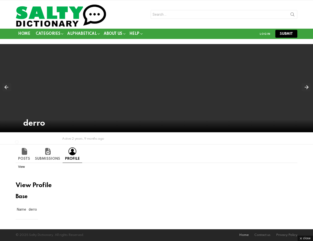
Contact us (262, 235)
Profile (72, 158)
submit (286, 34)
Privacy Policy (286, 235)
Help (134, 34)
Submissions (47, 158)
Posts (24, 158)
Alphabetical (82, 34)
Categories (48, 34)
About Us (113, 34)
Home (24, 34)
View (21, 167)
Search (292, 15)
